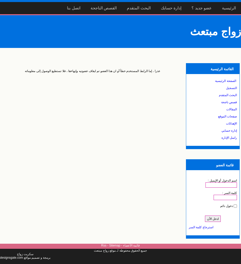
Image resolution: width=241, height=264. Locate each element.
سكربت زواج (25, 254)
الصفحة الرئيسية (225, 81)
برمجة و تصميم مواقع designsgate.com (25, 257)
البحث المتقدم (138, 8)
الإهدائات (231, 123)
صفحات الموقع (227, 116)
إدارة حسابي (229, 130)
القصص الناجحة (104, 8)
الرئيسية (229, 8)
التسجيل (231, 88)
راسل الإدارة (229, 137)
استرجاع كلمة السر (201, 227)
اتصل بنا (73, 8)
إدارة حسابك (171, 8)
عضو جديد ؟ (202, 8)
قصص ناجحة (229, 102)
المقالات (231, 109)
